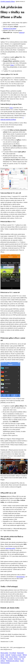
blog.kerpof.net (21, 576)
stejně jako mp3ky (10, 548)
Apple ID (7, 654)
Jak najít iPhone (13, 656)
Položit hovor (17, 658)
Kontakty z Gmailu (16, 654)
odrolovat (21, 32)
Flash (6, 656)
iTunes (12, 65)
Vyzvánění (10, 658)
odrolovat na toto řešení (9, 28)
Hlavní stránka (4, 653)
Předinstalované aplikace (12, 660)
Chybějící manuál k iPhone (7, 1)
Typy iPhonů (12, 653)
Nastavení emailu (5, 662)
